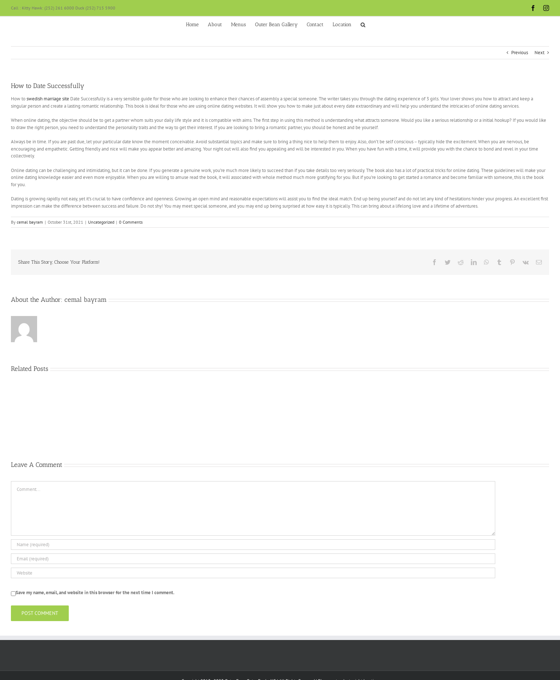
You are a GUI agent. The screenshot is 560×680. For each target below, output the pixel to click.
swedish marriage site (48, 99)
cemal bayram (30, 222)
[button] (363, 24)
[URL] (253, 573)
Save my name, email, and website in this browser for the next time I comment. (95, 592)
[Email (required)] (253, 558)
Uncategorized (101, 222)
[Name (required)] (253, 544)
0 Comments (131, 222)
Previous (519, 52)
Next (539, 52)
